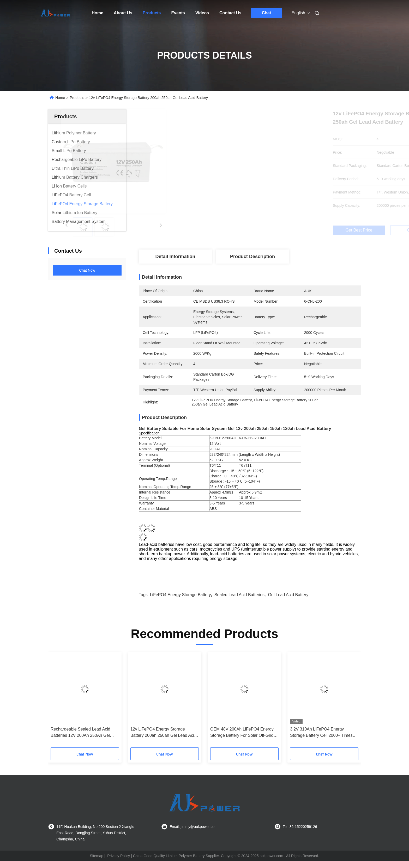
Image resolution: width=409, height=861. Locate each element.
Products (152, 13)
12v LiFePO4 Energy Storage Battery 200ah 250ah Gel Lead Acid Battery (163, 733)
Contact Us (230, 13)
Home (97, 13)
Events (178, 13)
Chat (266, 13)
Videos (202, 13)
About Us (123, 13)
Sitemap (96, 856)
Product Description (252, 256)
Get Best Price (280, 230)
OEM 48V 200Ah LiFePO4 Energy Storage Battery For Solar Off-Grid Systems (242, 733)
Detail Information (175, 256)
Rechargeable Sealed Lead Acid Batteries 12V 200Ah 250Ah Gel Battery (80, 733)
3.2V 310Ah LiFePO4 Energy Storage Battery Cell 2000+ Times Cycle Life (321, 733)
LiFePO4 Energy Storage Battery (180, 594)
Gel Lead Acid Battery (288, 594)
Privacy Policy (118, 856)
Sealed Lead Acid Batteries (239, 594)
